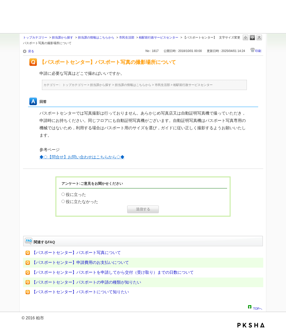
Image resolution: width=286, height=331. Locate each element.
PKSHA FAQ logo (251, 325)
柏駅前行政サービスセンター (158, 37)
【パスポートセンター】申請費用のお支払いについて (80, 262)
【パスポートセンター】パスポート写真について (76, 252)
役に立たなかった (82, 201)
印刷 (258, 51)
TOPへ (257, 308)
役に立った (76, 194)
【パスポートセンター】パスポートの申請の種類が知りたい (86, 282)
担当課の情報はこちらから (96, 37)
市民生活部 (126, 37)
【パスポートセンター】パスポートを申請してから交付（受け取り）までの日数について (113, 272)
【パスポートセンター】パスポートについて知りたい (80, 292)
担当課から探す (62, 37)
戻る (31, 51)
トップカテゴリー (35, 37)
